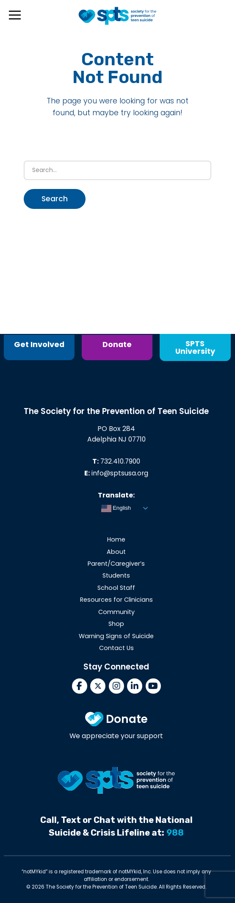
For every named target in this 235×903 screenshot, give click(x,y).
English (116, 509)
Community (116, 612)
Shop (116, 624)
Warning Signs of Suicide (116, 636)
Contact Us (116, 649)
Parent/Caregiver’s (116, 564)
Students (116, 576)
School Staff (116, 588)
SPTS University (195, 347)
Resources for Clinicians (116, 600)
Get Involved (39, 344)
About (116, 552)
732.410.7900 (120, 462)
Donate (117, 344)
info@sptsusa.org (119, 474)
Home (116, 540)
